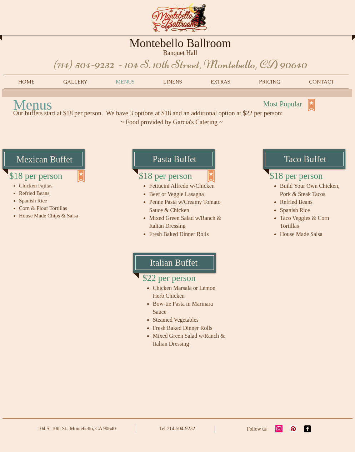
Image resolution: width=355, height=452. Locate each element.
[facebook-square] (307, 428)
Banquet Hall (180, 52)
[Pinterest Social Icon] (293, 428)
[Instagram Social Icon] (278, 428)
